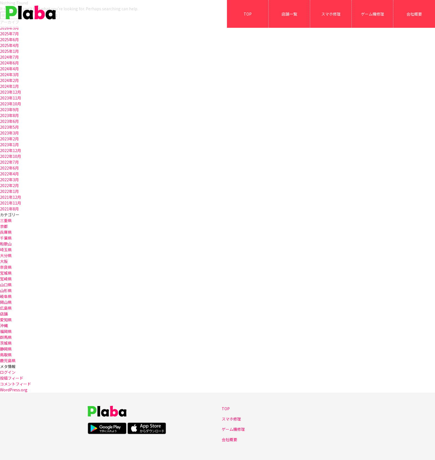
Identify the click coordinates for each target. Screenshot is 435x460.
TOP (248, 14)
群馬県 (6, 337)
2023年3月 (9, 133)
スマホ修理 (331, 14)
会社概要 (414, 14)
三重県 (6, 220)
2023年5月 (9, 127)
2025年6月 (9, 39)
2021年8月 (9, 209)
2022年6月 (9, 168)
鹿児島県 (8, 360)
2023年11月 (10, 98)
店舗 (4, 314)
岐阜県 (6, 296)
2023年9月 (9, 109)
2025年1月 (9, 51)
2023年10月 (10, 103)
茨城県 (6, 343)
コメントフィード (15, 384)
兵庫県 (6, 232)
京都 (4, 226)
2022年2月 (9, 185)
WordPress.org (13, 389)
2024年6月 (9, 63)
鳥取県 (6, 354)
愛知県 (6, 319)
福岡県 (6, 331)
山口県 (6, 284)
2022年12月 (10, 150)
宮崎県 (6, 279)
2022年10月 (10, 156)
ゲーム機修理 (372, 14)
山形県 (6, 290)
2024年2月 (9, 80)
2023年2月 (9, 138)
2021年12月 (10, 197)
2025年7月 (9, 33)
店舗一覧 (289, 14)
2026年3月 (9, 28)
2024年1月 (9, 86)
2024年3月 (9, 74)
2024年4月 (9, 68)
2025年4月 (9, 45)
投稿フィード (11, 378)
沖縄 (4, 325)
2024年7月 (9, 57)
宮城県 (6, 273)
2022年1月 (9, 191)
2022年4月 (9, 173)
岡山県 (6, 302)
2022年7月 (9, 162)
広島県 (6, 308)
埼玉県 (6, 249)
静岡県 (6, 349)
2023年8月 (9, 115)
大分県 (6, 255)
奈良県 (6, 267)
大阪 (4, 261)
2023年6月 (9, 121)
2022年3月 (9, 179)
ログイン (8, 372)
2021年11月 (10, 203)
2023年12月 (10, 92)
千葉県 (6, 238)
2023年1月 (9, 144)
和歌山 (6, 244)
